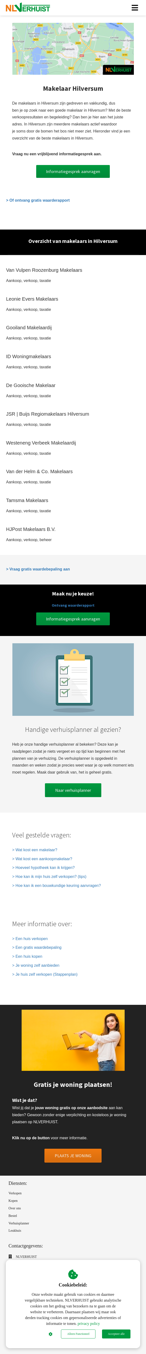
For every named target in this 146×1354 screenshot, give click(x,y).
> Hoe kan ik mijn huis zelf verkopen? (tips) (49, 877)
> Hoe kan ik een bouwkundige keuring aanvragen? (56, 885)
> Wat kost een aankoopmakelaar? (42, 859)
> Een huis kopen (27, 956)
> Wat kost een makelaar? (34, 850)
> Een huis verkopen (30, 939)
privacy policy (88, 1323)
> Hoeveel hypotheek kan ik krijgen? (43, 868)
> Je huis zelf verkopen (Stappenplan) (44, 974)
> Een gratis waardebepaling (36, 947)
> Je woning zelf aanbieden (35, 965)
